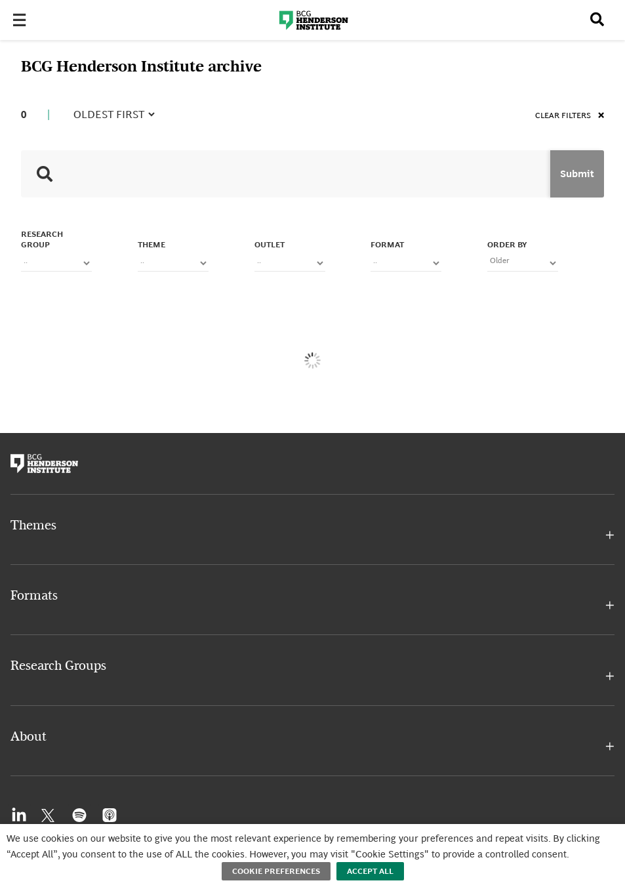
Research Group (42, 239)
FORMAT (387, 244)
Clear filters (569, 115)
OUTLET (269, 244)
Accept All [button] (370, 871)
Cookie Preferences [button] (276, 871)
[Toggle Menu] (23, 20)
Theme (151, 244)
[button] (312, 535)
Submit (577, 174)
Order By (507, 244)
